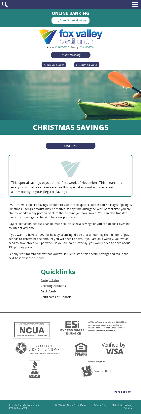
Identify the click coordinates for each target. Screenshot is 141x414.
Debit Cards (48, 291)
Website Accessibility (122, 405)
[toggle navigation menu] (135, 4)
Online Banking (70, 55)
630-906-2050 (87, 47)
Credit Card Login (54, 64)
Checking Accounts (53, 286)
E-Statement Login (86, 64)
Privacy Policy (101, 405)
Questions (70, 145)
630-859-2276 (62, 47)
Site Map (128, 408)
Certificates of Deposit (56, 297)
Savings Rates (50, 280)
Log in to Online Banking (70, 20)
